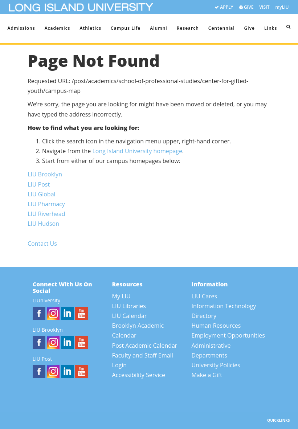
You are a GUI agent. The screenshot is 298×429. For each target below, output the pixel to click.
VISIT (264, 7)
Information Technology (223, 306)
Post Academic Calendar (144, 346)
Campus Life (125, 28)
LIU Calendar (129, 316)
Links (270, 28)
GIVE (246, 7)
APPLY (224, 7)
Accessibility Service (138, 375)
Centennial (221, 28)
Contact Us (42, 244)
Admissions (21, 28)
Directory (203, 316)
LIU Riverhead (46, 214)
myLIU (282, 7)
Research (188, 28)
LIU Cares (204, 296)
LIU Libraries (129, 306)
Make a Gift (206, 375)
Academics (57, 28)
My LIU (121, 296)
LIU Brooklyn (45, 174)
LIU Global (42, 194)
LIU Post (39, 184)
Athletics (90, 28)
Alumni (158, 28)
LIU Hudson (43, 224)
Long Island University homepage (137, 151)
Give (249, 28)
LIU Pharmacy (46, 204)
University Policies (215, 365)
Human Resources (216, 326)
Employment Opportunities (228, 335)
